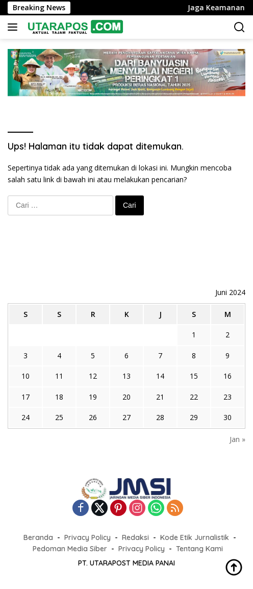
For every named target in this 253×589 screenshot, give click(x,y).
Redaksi (135, 537)
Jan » (237, 439)
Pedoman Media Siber (70, 548)
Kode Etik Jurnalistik (194, 537)
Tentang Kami (199, 548)
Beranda (38, 537)
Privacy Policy (87, 537)
